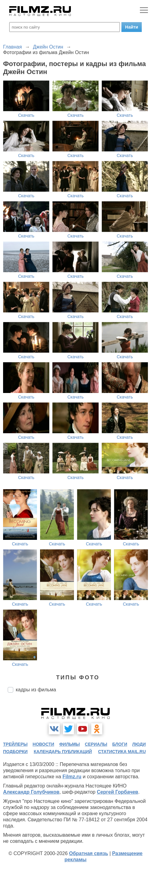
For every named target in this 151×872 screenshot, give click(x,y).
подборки (15, 751)
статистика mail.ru (122, 751)
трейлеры (15, 744)
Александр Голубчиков (31, 792)
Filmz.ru (72, 776)
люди (139, 744)
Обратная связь (88, 853)
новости (43, 744)
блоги (119, 744)
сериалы (96, 744)
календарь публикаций (63, 751)
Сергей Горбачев (117, 792)
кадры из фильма (36, 689)
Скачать (26, 115)
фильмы (69, 744)
